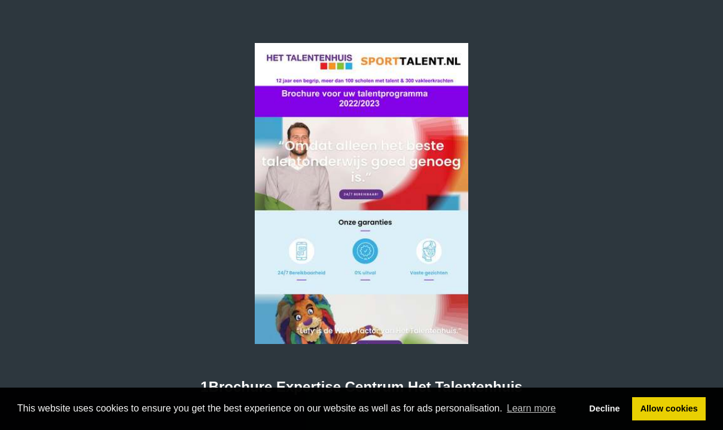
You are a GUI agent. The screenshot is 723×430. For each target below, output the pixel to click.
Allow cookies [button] (669, 408)
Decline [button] (604, 408)
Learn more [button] (531, 408)
